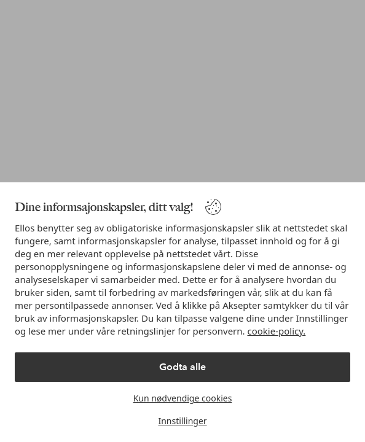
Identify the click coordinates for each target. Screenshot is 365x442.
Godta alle (182, 367)
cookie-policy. (277, 331)
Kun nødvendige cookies (182, 398)
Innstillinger (182, 421)
